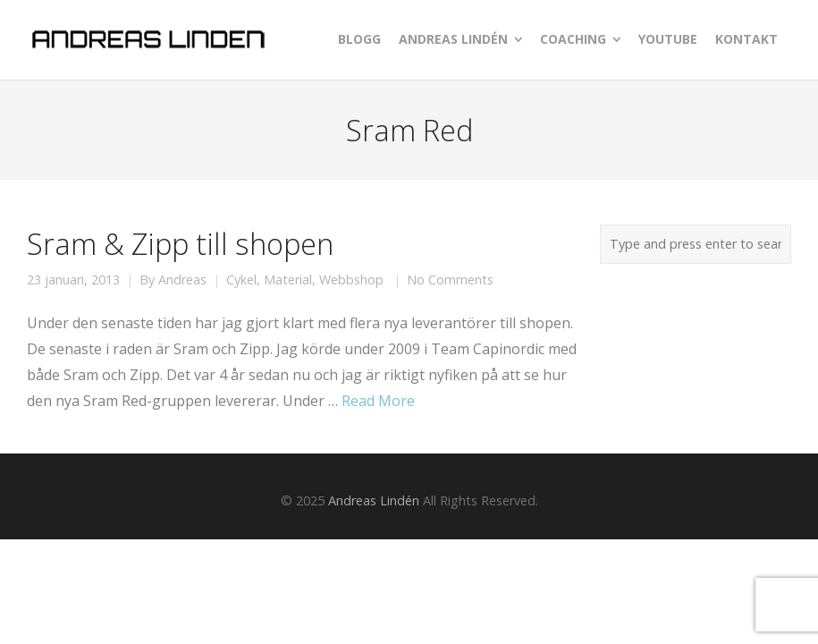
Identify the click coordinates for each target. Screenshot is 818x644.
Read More (378, 401)
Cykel (241, 280)
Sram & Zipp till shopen (180, 243)
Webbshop (351, 280)
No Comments (450, 280)
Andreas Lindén (373, 500)
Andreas (182, 280)
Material (288, 280)
